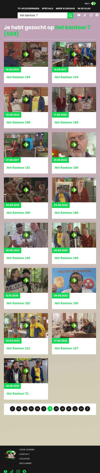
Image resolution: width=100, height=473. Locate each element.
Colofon (24, 458)
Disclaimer (25, 463)
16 (37, 408)
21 (69, 408)
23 (81, 408)
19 (56, 408)
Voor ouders (26, 449)
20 (62, 408)
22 (75, 408)
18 (50, 408)
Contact (24, 454)
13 (19, 408)
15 (31, 408)
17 (44, 408)
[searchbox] (43, 15)
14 (25, 408)
